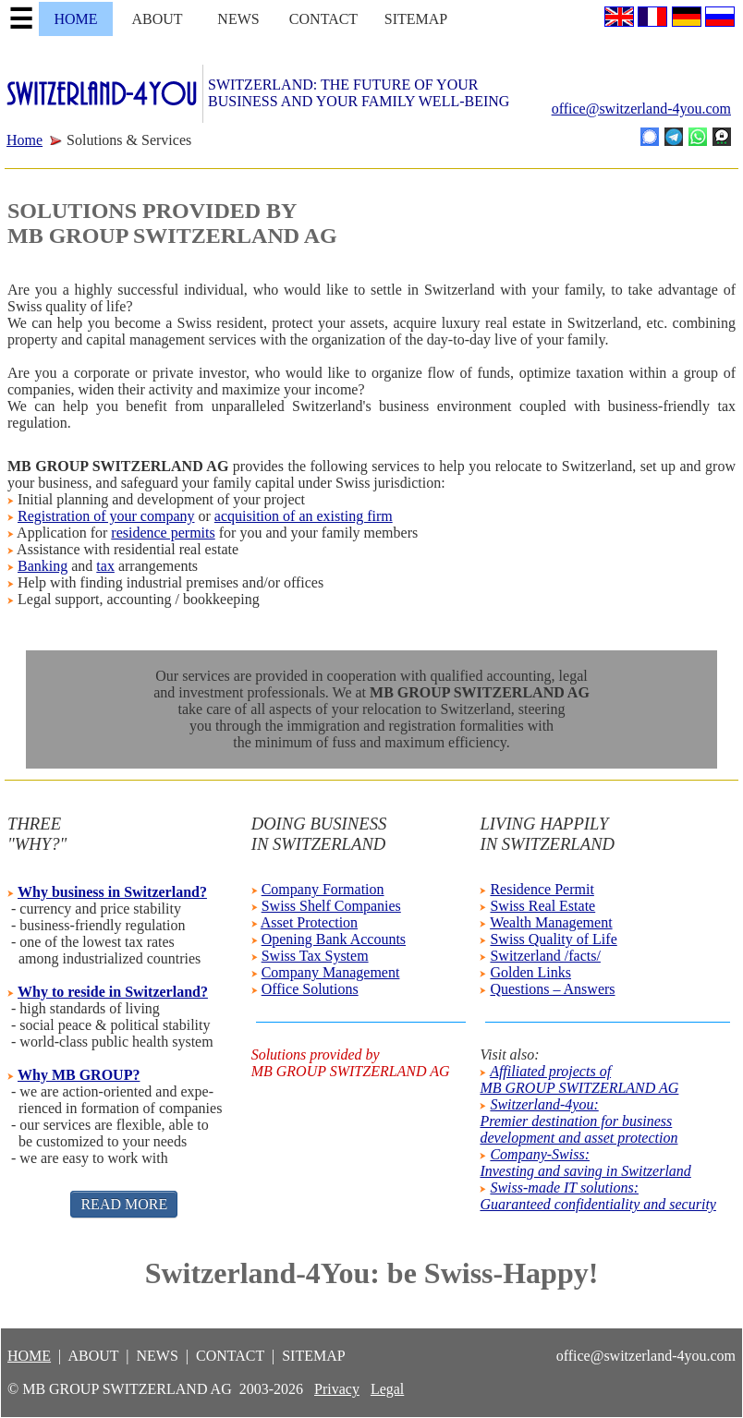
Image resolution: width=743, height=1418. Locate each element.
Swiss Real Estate (542, 906)
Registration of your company (106, 516)
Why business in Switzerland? (112, 892)
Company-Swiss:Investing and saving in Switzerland (585, 1162)
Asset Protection (309, 922)
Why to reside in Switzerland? (113, 992)
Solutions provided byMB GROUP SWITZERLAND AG (350, 1063)
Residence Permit (541, 889)
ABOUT (156, 19)
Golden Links (530, 972)
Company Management (331, 972)
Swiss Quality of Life (553, 939)
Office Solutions (310, 989)
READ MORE (123, 1204)
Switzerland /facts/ (545, 956)
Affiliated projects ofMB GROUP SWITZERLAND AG (579, 1079)
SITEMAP (415, 19)
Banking (42, 566)
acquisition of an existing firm (303, 516)
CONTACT (323, 19)
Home (24, 140)
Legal (387, 1389)
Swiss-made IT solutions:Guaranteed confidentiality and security (598, 1196)
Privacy (336, 1389)
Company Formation (323, 889)
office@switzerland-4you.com (641, 108)
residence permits (162, 532)
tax (105, 566)
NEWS (238, 19)
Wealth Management (551, 922)
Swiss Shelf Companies (331, 906)
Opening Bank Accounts (334, 939)
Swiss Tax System (315, 956)
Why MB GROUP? (79, 1075)
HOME (75, 19)
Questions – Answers (552, 989)
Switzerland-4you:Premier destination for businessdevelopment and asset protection (578, 1121)
